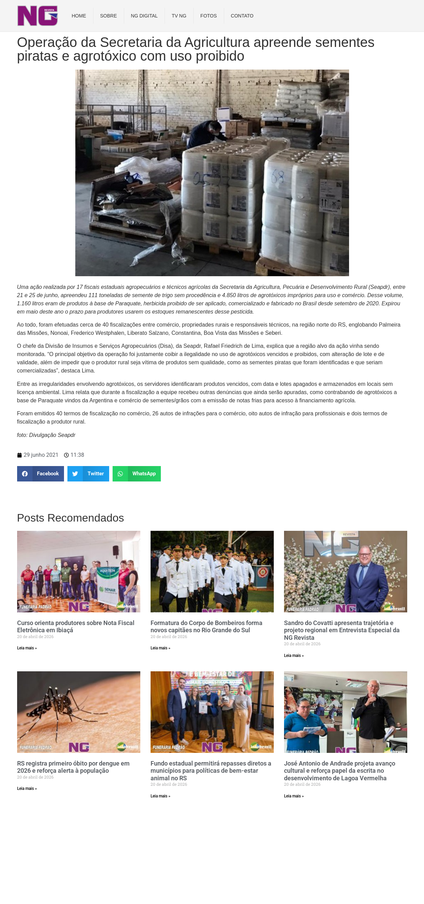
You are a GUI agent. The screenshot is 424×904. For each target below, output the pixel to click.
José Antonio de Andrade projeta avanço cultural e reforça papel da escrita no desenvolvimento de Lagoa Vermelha (339, 771)
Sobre (108, 16)
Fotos (209, 16)
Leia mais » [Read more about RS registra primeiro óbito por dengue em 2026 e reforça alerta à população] (27, 788)
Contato (242, 16)
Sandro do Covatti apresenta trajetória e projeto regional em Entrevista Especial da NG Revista (342, 630)
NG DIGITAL (144, 16)
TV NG (179, 16)
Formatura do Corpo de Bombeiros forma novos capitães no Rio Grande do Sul (206, 626)
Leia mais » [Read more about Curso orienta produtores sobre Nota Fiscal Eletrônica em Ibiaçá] (27, 648)
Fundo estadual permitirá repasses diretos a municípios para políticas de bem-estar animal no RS (211, 771)
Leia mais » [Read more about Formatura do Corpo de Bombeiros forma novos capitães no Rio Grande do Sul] (160, 648)
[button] (40, 473)
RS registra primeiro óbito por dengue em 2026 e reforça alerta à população (73, 767)
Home (79, 16)
